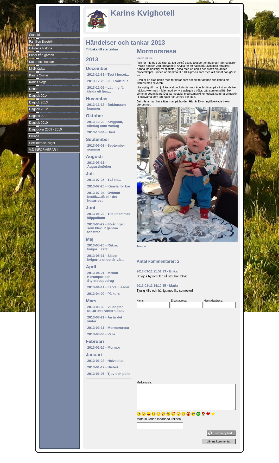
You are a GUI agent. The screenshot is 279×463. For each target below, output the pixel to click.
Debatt (33, 89)
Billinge (34, 136)
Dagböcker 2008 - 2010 (45, 129)
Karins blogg (38, 82)
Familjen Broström (41, 41)
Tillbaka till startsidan (102, 49)
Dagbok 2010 (38, 123)
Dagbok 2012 (38, 109)
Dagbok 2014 (38, 95)
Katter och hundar (41, 62)
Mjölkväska (37, 68)
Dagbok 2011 (38, 116)
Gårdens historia (40, 48)
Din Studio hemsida (231, 458)
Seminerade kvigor (42, 143)
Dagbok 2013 (38, 102)
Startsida (35, 35)
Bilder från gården (41, 55)
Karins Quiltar (38, 75)
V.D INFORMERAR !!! (44, 150)
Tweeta (141, 246)
